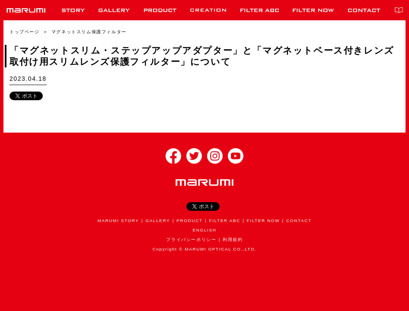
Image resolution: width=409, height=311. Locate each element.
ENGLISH (205, 230)
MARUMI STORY (118, 220)
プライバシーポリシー (191, 239)
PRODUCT (189, 220)
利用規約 (233, 239)
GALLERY (157, 220)
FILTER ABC (224, 220)
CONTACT (299, 220)
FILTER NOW (263, 220)
